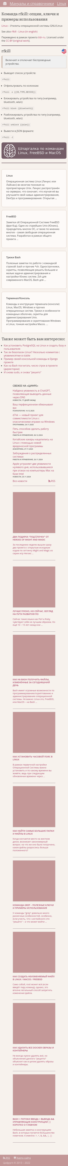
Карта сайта (22, 1156)
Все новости (20, 479)
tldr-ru (41, 37)
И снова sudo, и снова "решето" (22, 370)
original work (21, 40)
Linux (61, 3)
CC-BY (9, 40)
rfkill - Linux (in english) (24, 31)
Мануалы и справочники (32, 3)
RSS (51, 479)
